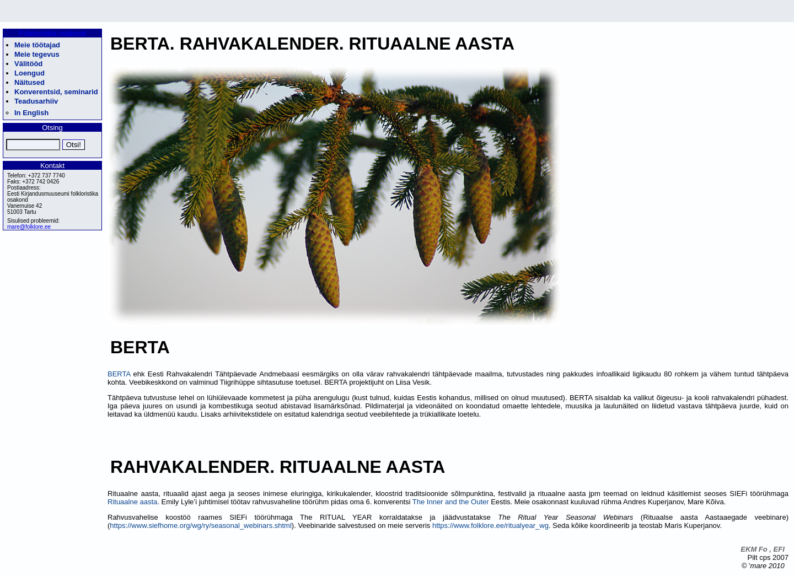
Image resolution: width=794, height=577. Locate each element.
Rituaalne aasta (132, 502)
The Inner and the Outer (450, 502)
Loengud (29, 73)
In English (31, 113)
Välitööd (28, 64)
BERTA (119, 374)
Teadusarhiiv (36, 101)
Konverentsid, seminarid (56, 92)
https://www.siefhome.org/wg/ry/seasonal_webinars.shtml (200, 525)
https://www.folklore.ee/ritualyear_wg (490, 525)
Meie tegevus (37, 54)
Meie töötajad (37, 45)
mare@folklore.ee (29, 227)
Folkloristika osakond (52, 33)
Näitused (29, 82)
